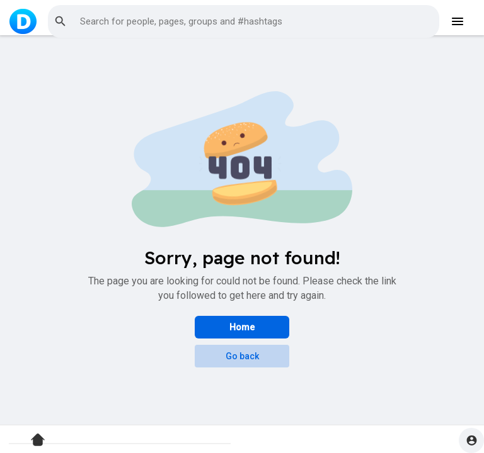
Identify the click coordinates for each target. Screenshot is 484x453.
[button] (243, 21)
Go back (242, 356)
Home (242, 327)
